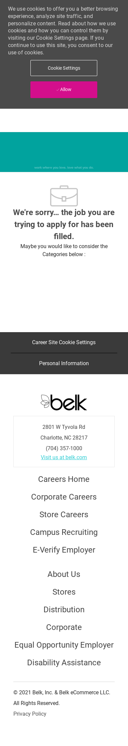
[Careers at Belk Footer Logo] (63, 402)
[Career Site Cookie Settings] (63, 342)
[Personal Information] (64, 363)
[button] (63, 68)
